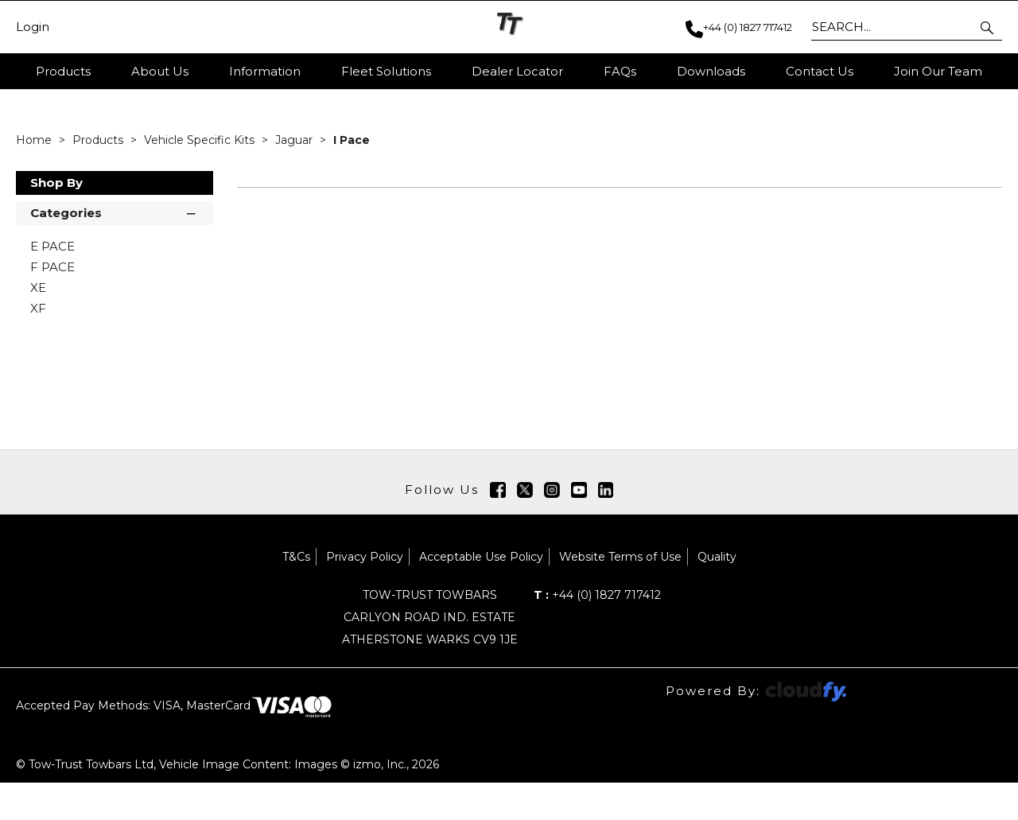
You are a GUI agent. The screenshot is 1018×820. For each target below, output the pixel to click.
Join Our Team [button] (938, 71)
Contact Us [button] (819, 71)
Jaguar (295, 177)
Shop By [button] (56, 219)
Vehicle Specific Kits (201, 177)
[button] (988, 27)
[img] (498, 527)
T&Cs (296, 594)
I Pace (351, 177)
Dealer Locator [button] (517, 71)
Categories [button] (114, 249)
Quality (716, 594)
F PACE (52, 304)
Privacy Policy (364, 594)
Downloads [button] (711, 71)
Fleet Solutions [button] (386, 71)
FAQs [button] (620, 71)
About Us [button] (159, 71)
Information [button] (265, 71)
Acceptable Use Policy (481, 594)
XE (38, 324)
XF (38, 345)
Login (32, 27)
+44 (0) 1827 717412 (597, 632)
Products (63, 71)
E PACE (52, 283)
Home (35, 177)
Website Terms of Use (620, 594)
